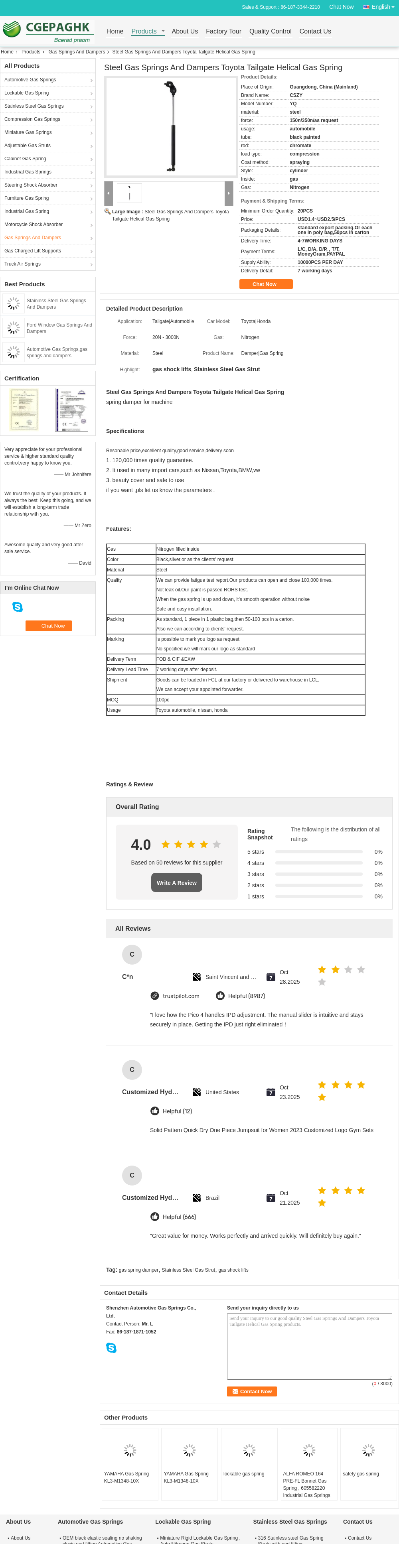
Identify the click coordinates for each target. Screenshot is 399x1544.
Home (115, 32)
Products (144, 32)
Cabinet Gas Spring (25, 158)
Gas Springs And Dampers (76, 52)
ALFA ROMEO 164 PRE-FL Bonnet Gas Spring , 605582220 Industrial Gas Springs (306, 1484)
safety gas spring (361, 1474)
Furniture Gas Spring (26, 198)
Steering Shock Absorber (30, 185)
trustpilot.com (181, 996)
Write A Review (177, 883)
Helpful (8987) (246, 996)
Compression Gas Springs (32, 119)
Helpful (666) (179, 1217)
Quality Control (270, 32)
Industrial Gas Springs (27, 172)
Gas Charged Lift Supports (32, 251)
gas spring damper (138, 1270)
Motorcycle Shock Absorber (33, 224)
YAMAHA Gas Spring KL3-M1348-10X (126, 1477)
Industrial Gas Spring (26, 211)
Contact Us (315, 32)
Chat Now (341, 7)
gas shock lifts (233, 1270)
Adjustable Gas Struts (27, 145)
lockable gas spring (244, 1474)
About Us (185, 32)
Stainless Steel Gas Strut (188, 1270)
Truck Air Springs (22, 264)
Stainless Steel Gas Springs (34, 106)
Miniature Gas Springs (28, 132)
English (385, 5)
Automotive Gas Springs (30, 80)
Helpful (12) (177, 1111)
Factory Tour (223, 32)
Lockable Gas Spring (26, 93)
